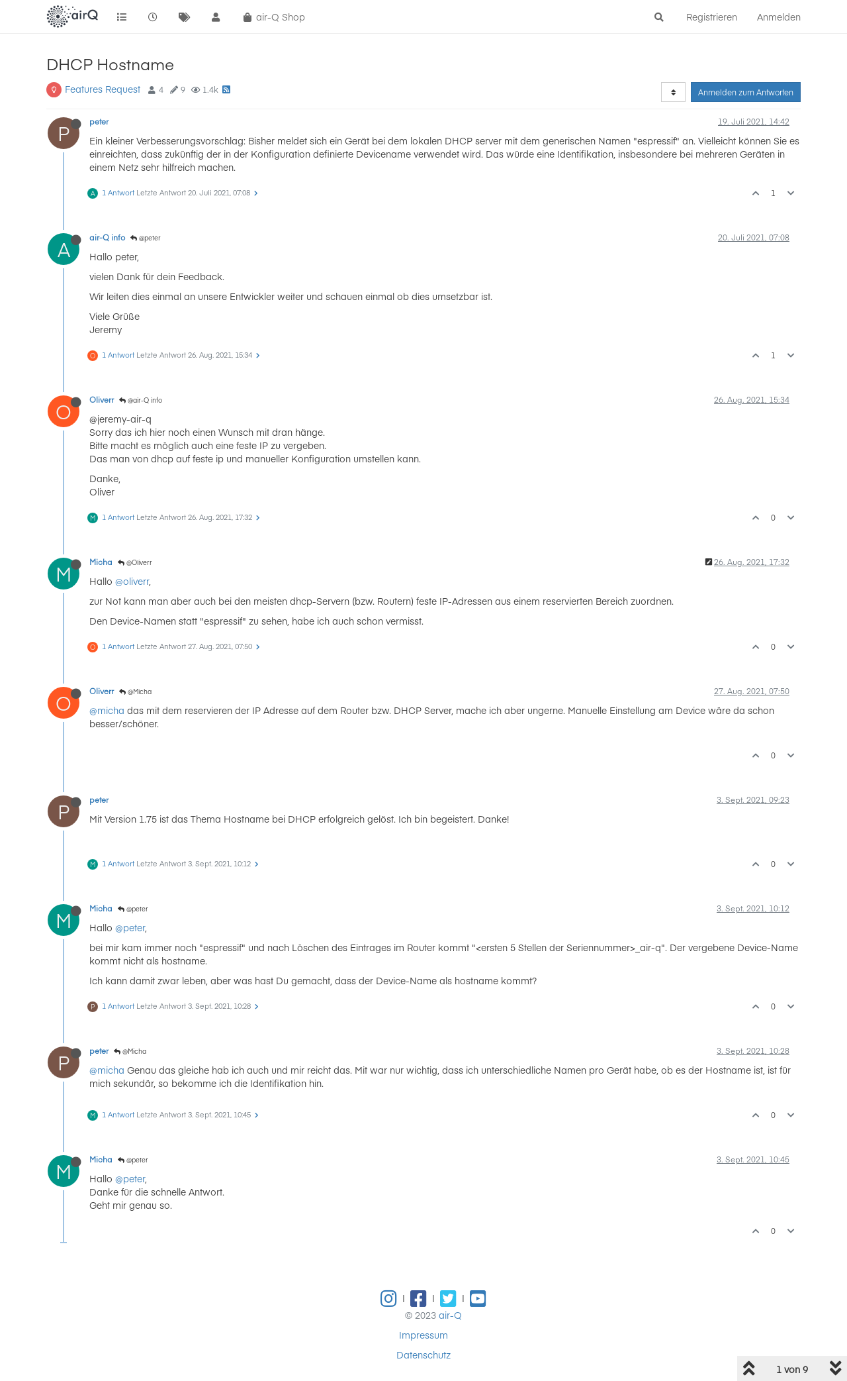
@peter (145, 237)
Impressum (423, 1334)
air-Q (450, 1314)
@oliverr (132, 581)
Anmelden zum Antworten (745, 92)
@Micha (135, 691)
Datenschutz (423, 1354)
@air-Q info (140, 400)
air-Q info (107, 237)
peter (99, 121)
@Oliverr (135, 562)
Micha (100, 561)
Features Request (102, 88)
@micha (106, 710)
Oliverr (101, 399)
